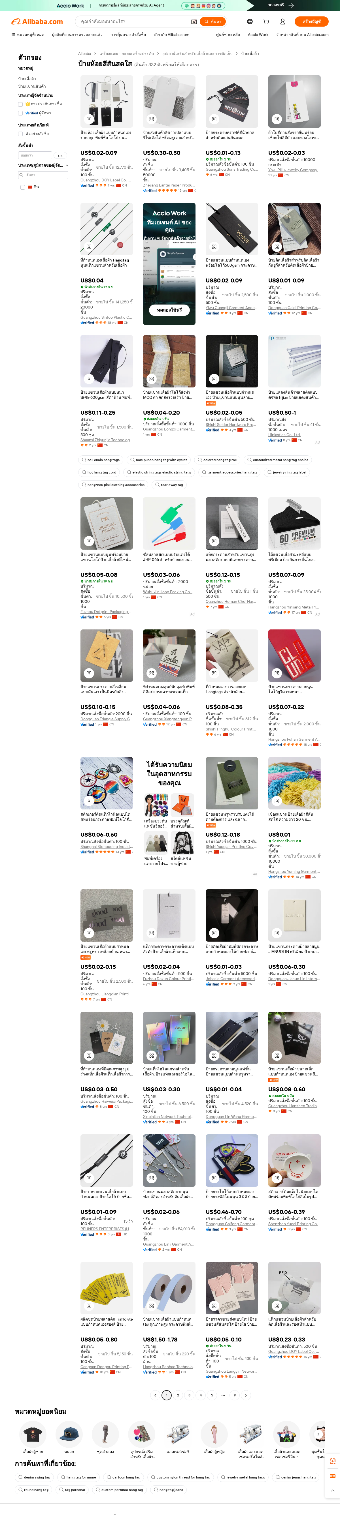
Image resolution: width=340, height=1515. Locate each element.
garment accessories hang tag (229, 472)
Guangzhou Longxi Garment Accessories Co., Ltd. (169, 429)
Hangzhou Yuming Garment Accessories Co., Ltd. (294, 871)
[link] (332, 1461)
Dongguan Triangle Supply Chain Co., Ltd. (106, 719)
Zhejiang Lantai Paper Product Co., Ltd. (169, 185)
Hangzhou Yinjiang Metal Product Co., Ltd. (294, 607)
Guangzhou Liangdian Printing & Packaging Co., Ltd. (106, 994)
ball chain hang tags (101, 460)
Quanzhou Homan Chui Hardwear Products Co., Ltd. (232, 601)
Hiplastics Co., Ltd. (284, 434)
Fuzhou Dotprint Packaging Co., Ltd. (106, 611)
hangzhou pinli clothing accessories (113, 485)
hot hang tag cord (99, 472)
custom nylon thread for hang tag (180, 1477)
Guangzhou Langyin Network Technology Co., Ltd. (232, 1371)
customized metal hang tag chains (277, 460)
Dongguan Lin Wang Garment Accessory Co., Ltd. (232, 1116)
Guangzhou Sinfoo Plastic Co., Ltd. (106, 317)
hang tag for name (78, 1477)
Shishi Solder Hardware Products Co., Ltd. (232, 424)
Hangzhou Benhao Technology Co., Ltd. (169, 1366)
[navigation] (43, 725)
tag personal (72, 1490)
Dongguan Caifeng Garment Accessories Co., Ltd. (232, 1224)
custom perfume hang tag (119, 1490)
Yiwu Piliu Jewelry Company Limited (294, 170)
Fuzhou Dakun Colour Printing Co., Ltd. (169, 978)
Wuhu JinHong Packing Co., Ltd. (169, 592)
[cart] (267, 22)
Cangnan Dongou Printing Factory (106, 1366)
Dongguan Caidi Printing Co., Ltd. (294, 307)
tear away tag (169, 485)
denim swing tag (34, 1477)
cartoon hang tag (123, 1477)
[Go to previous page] (155, 1395)
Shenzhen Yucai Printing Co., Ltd (294, 1224)
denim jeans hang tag (296, 1477)
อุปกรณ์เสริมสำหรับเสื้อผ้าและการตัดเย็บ (197, 53)
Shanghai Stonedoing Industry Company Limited (106, 846)
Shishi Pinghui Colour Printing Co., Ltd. (232, 729)
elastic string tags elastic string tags (159, 472)
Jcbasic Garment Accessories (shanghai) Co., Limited (232, 978)
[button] (194, 21)
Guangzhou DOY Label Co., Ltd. (106, 180)
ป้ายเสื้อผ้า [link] (250, 53)
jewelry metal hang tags (243, 1477)
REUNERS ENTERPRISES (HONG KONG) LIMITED (106, 1229)
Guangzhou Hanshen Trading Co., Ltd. (294, 1105)
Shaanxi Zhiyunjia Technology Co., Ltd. (106, 440)
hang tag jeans (168, 1490)
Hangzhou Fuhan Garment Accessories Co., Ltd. (294, 739)
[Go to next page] (246, 1395)
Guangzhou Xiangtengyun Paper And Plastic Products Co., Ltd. (169, 719)
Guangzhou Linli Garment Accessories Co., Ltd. (169, 1244)
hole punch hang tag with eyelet (158, 460)
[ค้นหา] (213, 21)
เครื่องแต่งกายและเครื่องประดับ (126, 53)
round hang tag (33, 1490)
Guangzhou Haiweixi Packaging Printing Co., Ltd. (106, 1101)
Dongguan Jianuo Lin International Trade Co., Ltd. (294, 978)
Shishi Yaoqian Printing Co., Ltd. (232, 846)
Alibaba (84, 53)
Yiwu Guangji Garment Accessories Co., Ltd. (232, 307)
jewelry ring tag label (286, 472)
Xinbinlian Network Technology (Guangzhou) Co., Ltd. (169, 1116)
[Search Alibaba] (133, 21)
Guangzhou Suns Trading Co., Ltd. (232, 169)
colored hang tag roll (217, 460)
